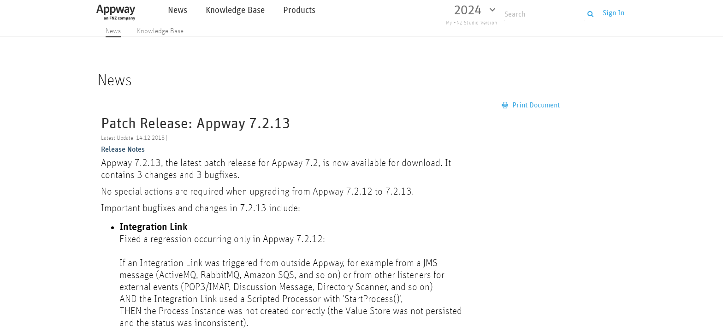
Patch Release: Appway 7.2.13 (195, 124)
